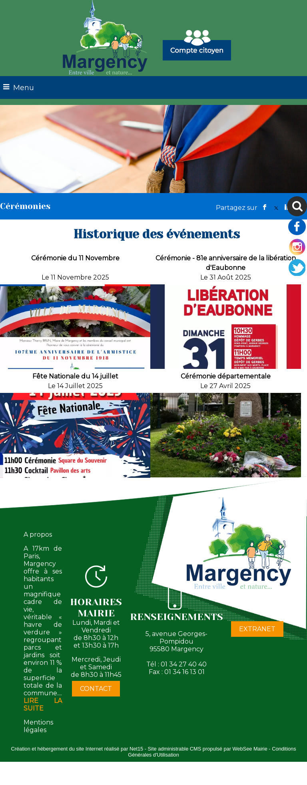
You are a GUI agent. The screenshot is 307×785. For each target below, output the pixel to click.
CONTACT (96, 688)
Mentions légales (38, 726)
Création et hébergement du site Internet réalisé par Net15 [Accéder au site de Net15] (77, 749)
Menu (23, 87)
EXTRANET (257, 629)
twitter (276, 207)
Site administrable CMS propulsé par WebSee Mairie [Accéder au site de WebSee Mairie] (207, 749)
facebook (264, 207)
